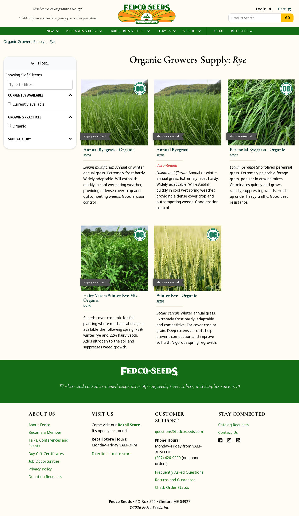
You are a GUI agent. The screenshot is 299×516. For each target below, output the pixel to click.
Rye (52, 41)
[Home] (146, 13)
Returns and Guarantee (175, 479)
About (219, 31)
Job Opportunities (43, 461)
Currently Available (40, 95)
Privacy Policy (40, 469)
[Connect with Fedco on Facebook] (220, 440)
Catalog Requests (233, 424)
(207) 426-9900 (168, 457)
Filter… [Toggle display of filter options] (40, 63)
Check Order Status (172, 487)
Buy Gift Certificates (46, 453)
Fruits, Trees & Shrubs (129, 31)
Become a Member (44, 432)
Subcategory (40, 139)
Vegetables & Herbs (84, 31)
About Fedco (39, 424)
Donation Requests (45, 476)
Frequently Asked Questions (179, 472)
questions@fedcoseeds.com (179, 431)
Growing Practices (40, 117)
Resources (241, 31)
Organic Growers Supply (23, 41)
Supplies (192, 31)
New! (53, 31)
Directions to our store (112, 453)
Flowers (166, 31)
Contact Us (228, 432)
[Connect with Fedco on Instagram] (229, 440)
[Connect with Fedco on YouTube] (238, 440)
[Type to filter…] (40, 85)
